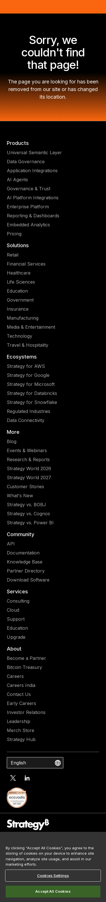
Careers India (21, 685)
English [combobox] (18, 763)
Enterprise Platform (28, 206)
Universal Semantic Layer (34, 152)
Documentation (23, 553)
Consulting (18, 601)
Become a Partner (26, 658)
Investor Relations (26, 712)
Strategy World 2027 (29, 477)
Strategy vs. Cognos (28, 513)
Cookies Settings (53, 875)
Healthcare (19, 273)
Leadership (18, 721)
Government (20, 300)
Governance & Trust (28, 188)
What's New (20, 495)
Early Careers (21, 703)
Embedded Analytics (28, 224)
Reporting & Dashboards (33, 215)
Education (17, 291)
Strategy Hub (21, 739)
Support (16, 619)
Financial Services (26, 264)
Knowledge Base (24, 562)
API (11, 544)
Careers (15, 676)
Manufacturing (22, 318)
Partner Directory (26, 571)
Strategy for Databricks (32, 393)
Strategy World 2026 (29, 468)
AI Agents (17, 179)
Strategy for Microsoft (31, 384)
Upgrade (16, 637)
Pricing (14, 233)
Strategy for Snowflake (32, 402)
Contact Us (19, 694)
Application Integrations (32, 170)
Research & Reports (28, 459)
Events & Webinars (27, 450)
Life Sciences (21, 282)
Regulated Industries (28, 411)
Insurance (18, 309)
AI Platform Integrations (33, 197)
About (14, 649)
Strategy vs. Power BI (30, 522)
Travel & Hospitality (27, 345)
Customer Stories (25, 486)
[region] (53, 867)
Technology (19, 336)
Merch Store (20, 730)
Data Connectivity (25, 420)
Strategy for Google (28, 375)
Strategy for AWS (26, 366)
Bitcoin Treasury (24, 667)
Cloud (13, 610)
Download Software (28, 580)
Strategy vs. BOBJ (26, 504)
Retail (12, 255)
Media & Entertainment (31, 327)
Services (17, 591)
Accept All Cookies (52, 891)
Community (20, 534)
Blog (11, 441)
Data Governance (26, 161)
